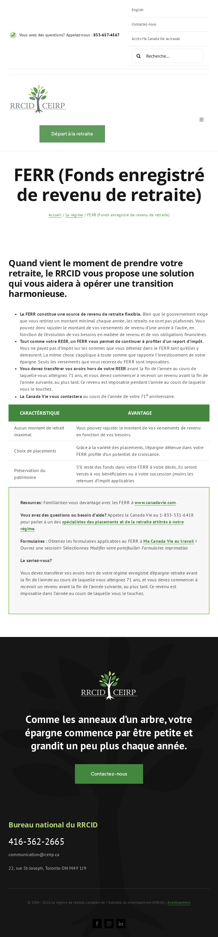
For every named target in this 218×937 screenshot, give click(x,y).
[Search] (139, 56)
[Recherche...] (167, 56)
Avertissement (178, 902)
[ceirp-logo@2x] (38, 88)
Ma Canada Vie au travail (168, 541)
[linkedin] (120, 923)
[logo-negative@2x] (109, 673)
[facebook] (97, 923)
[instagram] (109, 923)
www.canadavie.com (155, 502)
